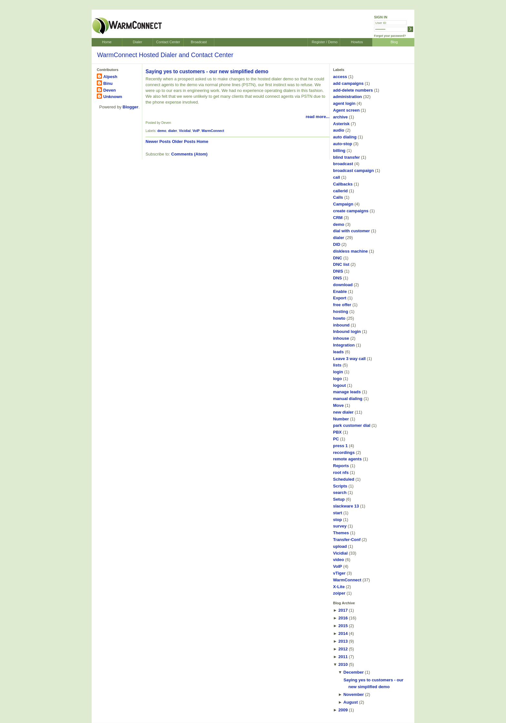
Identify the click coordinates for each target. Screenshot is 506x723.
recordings (344, 452)
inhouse (341, 338)
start (337, 512)
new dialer (343, 412)
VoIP (195, 131)
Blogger (130, 107)
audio (338, 130)
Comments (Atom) (189, 154)
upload (340, 546)
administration (347, 96)
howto (339, 318)
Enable (340, 291)
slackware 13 (346, 506)
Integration (344, 345)
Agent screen (346, 110)
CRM (338, 217)
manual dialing (347, 398)
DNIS (338, 271)
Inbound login (347, 331)
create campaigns (351, 210)
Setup (339, 499)
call (336, 177)
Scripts (340, 486)
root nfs (341, 472)
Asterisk (341, 123)
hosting (340, 311)
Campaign (343, 204)
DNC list (341, 264)
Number (341, 419)
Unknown (112, 96)
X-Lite (339, 586)
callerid (340, 190)
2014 (343, 633)
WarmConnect (213, 131)
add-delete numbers (353, 90)
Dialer (137, 42)
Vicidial (184, 131)
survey (340, 526)
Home (106, 42)
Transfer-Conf (346, 539)
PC (336, 439)
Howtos (357, 42)
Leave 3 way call (349, 358)
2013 (343, 641)
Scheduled (343, 479)
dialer (172, 131)
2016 (343, 618)
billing (339, 150)
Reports (341, 465)
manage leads (347, 391)
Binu (108, 83)
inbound (341, 325)
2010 (343, 664)
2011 (343, 656)
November (353, 694)
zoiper (339, 593)
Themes (341, 532)
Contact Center (168, 42)
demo (161, 131)
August (350, 702)
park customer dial (351, 425)
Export (339, 298)
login (338, 371)
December (353, 672)
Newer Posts (158, 141)
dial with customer (351, 230)
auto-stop (342, 143)
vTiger (339, 573)
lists (337, 365)
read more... (317, 116)
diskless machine (350, 251)
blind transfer (346, 157)
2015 (343, 625)
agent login (344, 103)
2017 (343, 610)
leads (338, 351)
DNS (337, 278)
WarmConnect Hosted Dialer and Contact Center (165, 54)
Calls (338, 197)
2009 (343, 710)
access (340, 76)
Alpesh (110, 76)
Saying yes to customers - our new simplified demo (207, 71)
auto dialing (345, 137)
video (338, 559)
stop (337, 519)
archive (340, 117)
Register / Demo (325, 42)
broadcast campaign (353, 170)
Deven (109, 90)
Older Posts (184, 141)
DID (336, 244)
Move (338, 405)
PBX (337, 432)
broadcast (343, 163)
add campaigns (348, 83)
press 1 (340, 445)
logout (339, 385)
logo (337, 378)
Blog (394, 42)
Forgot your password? (390, 35)
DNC (337, 258)
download (343, 284)
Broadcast (199, 42)
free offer (342, 304)
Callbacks (343, 184)
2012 (343, 649)
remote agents (347, 459)
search (340, 492)
